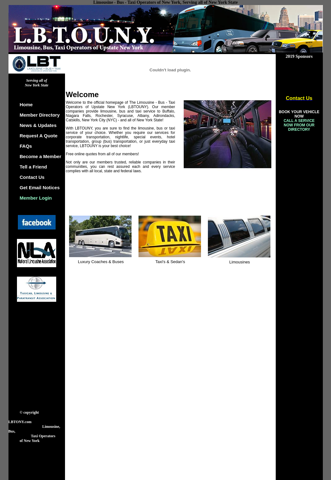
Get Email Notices (40, 187)
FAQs (26, 146)
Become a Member (41, 156)
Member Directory (40, 115)
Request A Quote (39, 135)
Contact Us (32, 177)
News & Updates (38, 125)
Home (26, 104)
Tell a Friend (33, 166)
